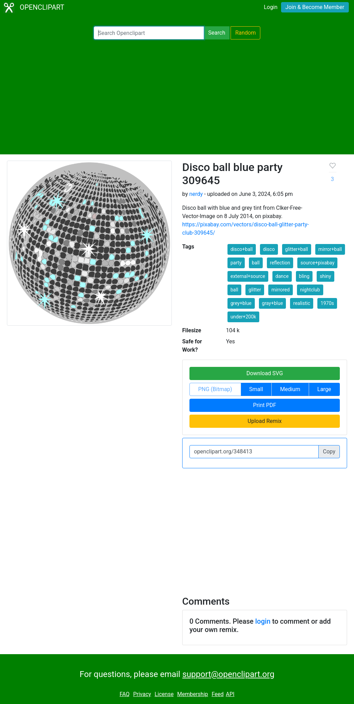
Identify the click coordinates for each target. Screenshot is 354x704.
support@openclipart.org (228, 674)
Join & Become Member (315, 7)
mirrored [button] (280, 289)
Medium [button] (290, 389)
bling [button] (304, 276)
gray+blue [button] (272, 303)
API (230, 694)
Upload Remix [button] (264, 421)
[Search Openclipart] (149, 32)
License (164, 694)
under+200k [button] (243, 316)
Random (245, 32)
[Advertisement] (177, 96)
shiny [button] (325, 276)
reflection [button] (280, 262)
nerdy (196, 194)
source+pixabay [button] (317, 262)
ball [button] (256, 262)
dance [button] (282, 276)
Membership (192, 694)
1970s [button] (327, 303)
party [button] (236, 262)
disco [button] (269, 249)
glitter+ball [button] (296, 249)
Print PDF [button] (264, 405)
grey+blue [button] (241, 303)
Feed (218, 694)
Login (270, 7)
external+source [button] (248, 276)
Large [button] (324, 389)
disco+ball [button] (242, 249)
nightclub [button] (310, 289)
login (262, 621)
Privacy (142, 694)
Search (216, 32)
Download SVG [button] (264, 373)
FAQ (125, 694)
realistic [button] (301, 303)
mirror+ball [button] (330, 249)
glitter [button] (255, 289)
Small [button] (256, 389)
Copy (329, 451)
